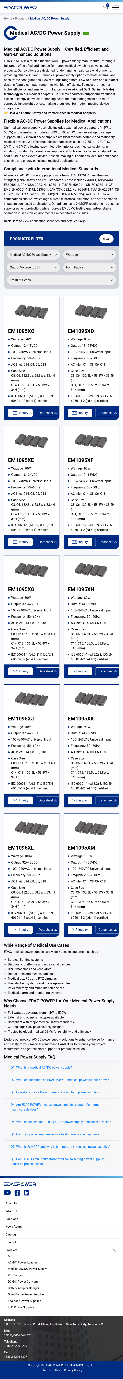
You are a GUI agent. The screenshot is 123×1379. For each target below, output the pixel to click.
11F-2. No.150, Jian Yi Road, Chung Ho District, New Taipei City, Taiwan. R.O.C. (55, 1324)
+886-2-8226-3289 (15, 1346)
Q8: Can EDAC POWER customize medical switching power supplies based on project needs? (58, 1161)
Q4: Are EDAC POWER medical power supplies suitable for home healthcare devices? (55, 1107)
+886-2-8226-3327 (15, 1357)
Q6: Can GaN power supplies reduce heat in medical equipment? (55, 1134)
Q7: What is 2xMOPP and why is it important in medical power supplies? (61, 1147)
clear (106, 238)
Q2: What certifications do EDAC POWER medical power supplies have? (60, 1080)
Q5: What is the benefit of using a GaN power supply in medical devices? (61, 1122)
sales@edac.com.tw (17, 1335)
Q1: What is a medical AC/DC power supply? (41, 1067)
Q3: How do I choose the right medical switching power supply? (54, 1092)
